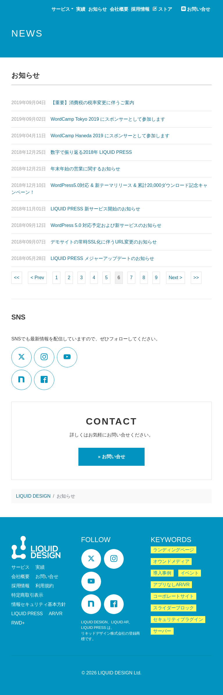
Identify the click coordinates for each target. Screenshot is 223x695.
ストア (162, 9)
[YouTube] (67, 357)
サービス (20, 567)
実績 (80, 9)
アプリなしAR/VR (171, 584)
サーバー (162, 631)
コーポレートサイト (173, 596)
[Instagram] (44, 357)
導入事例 (162, 573)
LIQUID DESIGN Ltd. (119, 672)
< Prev (37, 277)
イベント (190, 573)
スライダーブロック (173, 607)
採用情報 (140, 9)
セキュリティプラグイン (178, 619)
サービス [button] (60, 9)
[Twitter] (21, 357)
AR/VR (55, 613)
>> (196, 277)
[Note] (21, 380)
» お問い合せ (111, 456)
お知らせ (97, 9)
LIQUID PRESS (27, 613)
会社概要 (119, 9)
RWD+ (18, 622)
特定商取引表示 (27, 595)
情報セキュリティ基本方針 (38, 604)
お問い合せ (195, 9)
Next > (175, 277)
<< (16, 277)
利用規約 (44, 585)
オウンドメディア (171, 561)
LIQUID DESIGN (26, 9)
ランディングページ (173, 549)
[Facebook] (44, 380)
